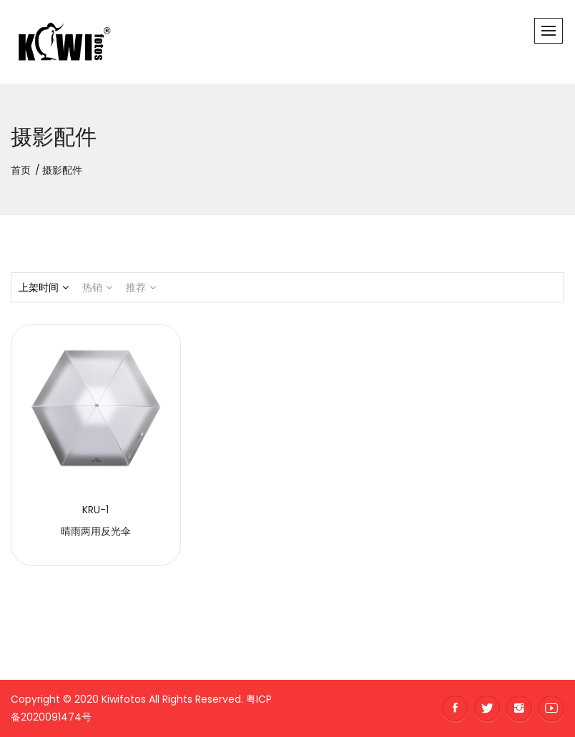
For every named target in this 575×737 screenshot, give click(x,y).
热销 (97, 287)
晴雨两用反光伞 (96, 531)
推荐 (141, 287)
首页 (21, 170)
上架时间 (44, 287)
